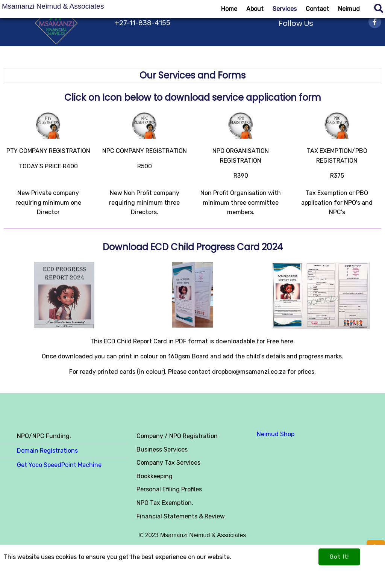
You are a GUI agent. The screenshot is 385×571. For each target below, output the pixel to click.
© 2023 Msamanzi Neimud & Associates (192, 535)
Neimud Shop (275, 434)
